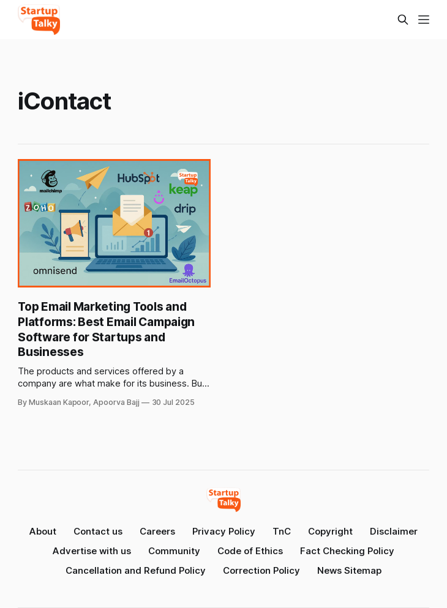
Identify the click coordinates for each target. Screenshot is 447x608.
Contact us (97, 531)
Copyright (330, 531)
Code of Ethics (250, 551)
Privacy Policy (223, 531)
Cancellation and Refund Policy (136, 570)
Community (174, 551)
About (42, 531)
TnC (281, 531)
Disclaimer (394, 531)
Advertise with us (92, 551)
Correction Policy (261, 570)
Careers (157, 531)
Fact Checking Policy (347, 551)
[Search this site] (403, 19)
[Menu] (424, 19)
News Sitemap (349, 570)
